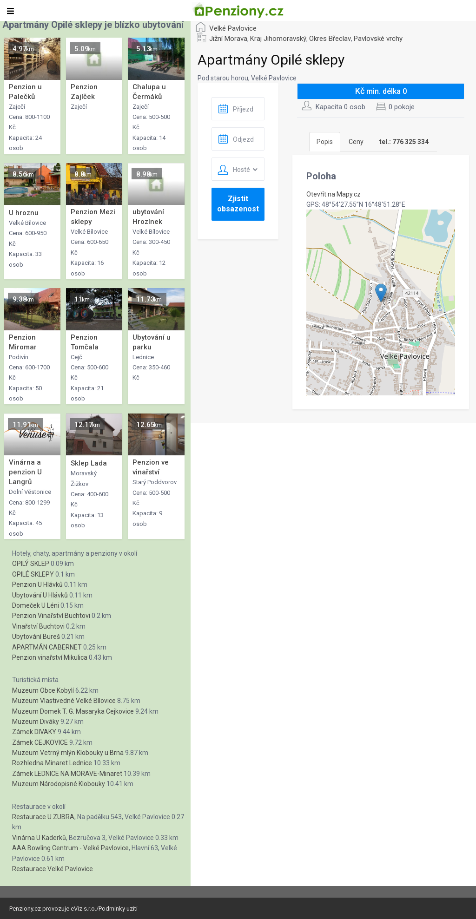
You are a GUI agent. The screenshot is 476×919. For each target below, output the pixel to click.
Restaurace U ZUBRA (43, 817)
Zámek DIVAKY (34, 731)
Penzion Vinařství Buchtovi (51, 615)
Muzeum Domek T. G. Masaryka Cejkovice (73, 711)
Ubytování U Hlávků (40, 595)
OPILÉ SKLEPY (33, 574)
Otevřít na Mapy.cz (333, 194)
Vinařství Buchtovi (38, 626)
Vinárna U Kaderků (39, 837)
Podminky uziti (118, 908)
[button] (381, 292)
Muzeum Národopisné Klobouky (58, 784)
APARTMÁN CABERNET (47, 647)
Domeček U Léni (35, 605)
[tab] (404, 141)
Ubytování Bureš (36, 636)
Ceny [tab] (356, 141)
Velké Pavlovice (233, 28)
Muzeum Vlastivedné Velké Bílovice (64, 700)
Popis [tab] (325, 141)
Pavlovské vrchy (378, 38)
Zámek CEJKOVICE (40, 742)
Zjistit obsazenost (238, 203)
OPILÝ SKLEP (30, 563)
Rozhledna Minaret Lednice (52, 763)
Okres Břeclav (330, 38)
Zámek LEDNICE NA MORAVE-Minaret (67, 773)
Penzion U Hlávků (37, 584)
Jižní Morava (228, 38)
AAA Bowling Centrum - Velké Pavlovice (70, 848)
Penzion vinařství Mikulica (49, 657)
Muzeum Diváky (35, 721)
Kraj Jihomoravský (278, 38)
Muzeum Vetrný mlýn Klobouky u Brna (68, 752)
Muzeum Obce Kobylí (43, 690)
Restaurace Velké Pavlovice (52, 869)
